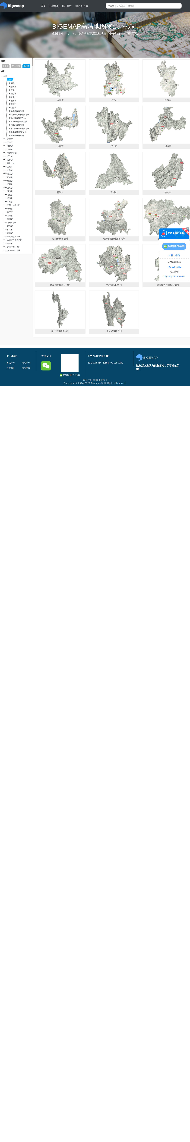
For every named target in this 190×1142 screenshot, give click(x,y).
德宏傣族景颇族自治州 (19, 128)
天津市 (10, 142)
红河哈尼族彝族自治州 (19, 115)
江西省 (10, 184)
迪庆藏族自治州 (17, 135)
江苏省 (10, 170)
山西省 (10, 149)
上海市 (10, 167)
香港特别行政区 (13, 247)
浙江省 (10, 174)
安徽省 (10, 177)
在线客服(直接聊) (70, 375)
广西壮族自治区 (13, 205)
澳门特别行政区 (13, 250)
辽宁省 (10, 156)
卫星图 (5, 66)
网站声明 (26, 362)
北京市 (10, 139)
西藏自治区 (11, 222)
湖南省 (10, 198)
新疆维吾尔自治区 (14, 240)
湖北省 (10, 195)
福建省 (10, 181)
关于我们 (10, 368)
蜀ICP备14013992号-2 (95, 380)
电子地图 (67, 6)
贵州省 (10, 219)
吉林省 (10, 160)
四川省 (10, 216)
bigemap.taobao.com (174, 276)
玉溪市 (13, 90)
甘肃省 (10, 229)
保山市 (13, 94)
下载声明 (10, 362)
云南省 (10, 80)
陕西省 (10, 226)
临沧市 (13, 108)
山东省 (10, 188)
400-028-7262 (174, 267)
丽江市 (13, 101)
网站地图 (26, 368)
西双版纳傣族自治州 (19, 121)
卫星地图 (54, 6)
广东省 (10, 202)
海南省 (10, 209)
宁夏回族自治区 (13, 236)
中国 (5, 76)
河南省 (10, 191)
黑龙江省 (11, 163)
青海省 (10, 233)
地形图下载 (82, 6)
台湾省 (10, 243)
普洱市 (13, 104)
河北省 (10, 146)
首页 (43, 6)
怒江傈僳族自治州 (18, 132)
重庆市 (10, 212)
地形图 (26, 66)
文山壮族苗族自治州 (19, 118)
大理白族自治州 (17, 125)
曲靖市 (13, 87)
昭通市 (13, 97)
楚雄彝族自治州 (17, 111)
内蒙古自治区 (12, 153)
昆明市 (13, 83)
